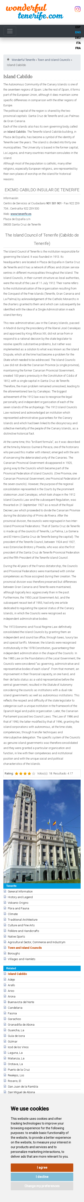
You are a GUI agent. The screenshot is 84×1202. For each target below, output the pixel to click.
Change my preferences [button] (42, 1186)
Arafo (11, 985)
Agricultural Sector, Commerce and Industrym (36, 942)
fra (78, 48)
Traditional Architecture (22, 919)
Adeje (11, 979)
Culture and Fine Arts (21, 925)
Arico (11, 991)
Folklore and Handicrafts (23, 931)
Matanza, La (16, 1058)
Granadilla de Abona (21, 1024)
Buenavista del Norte (21, 1002)
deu (78, 37)
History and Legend (20, 897)
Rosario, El (14, 1081)
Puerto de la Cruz (19, 1069)
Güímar (12, 1041)
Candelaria (15, 1007)
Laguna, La (15, 1052)
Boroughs (14, 953)
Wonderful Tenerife (23, 59)
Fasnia (12, 1013)
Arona (11, 996)
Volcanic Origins (18, 902)
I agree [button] (42, 1167)
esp (78, 27)
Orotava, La (15, 1064)
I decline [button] (42, 1177)
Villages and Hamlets (21, 959)
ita (78, 43)
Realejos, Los (16, 1075)
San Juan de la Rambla (23, 1086)
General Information (20, 891)
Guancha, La (16, 1030)
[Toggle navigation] (10, 31)
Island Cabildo (17, 974)
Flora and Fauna (18, 908)
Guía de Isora (16, 1036)
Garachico (14, 1019)
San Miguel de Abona (21, 1092)
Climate (13, 914)
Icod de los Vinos (18, 1047)
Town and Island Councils (54, 59)
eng (78, 32)
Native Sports (16, 936)
